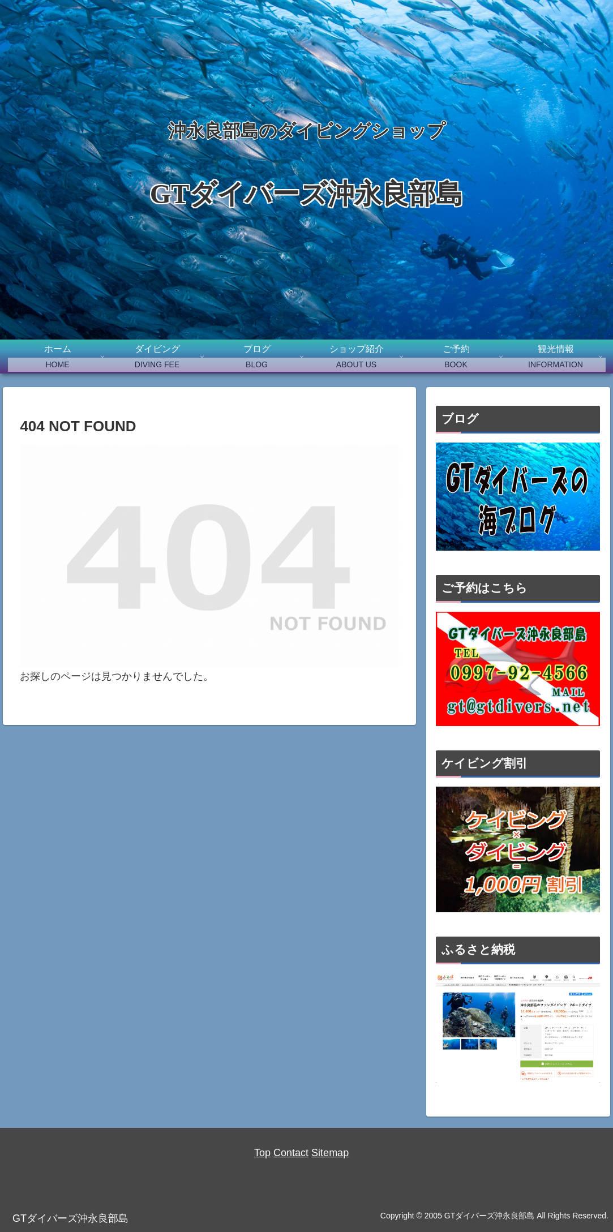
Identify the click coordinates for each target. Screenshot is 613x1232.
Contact (290, 1152)
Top (262, 1152)
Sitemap (330, 1152)
